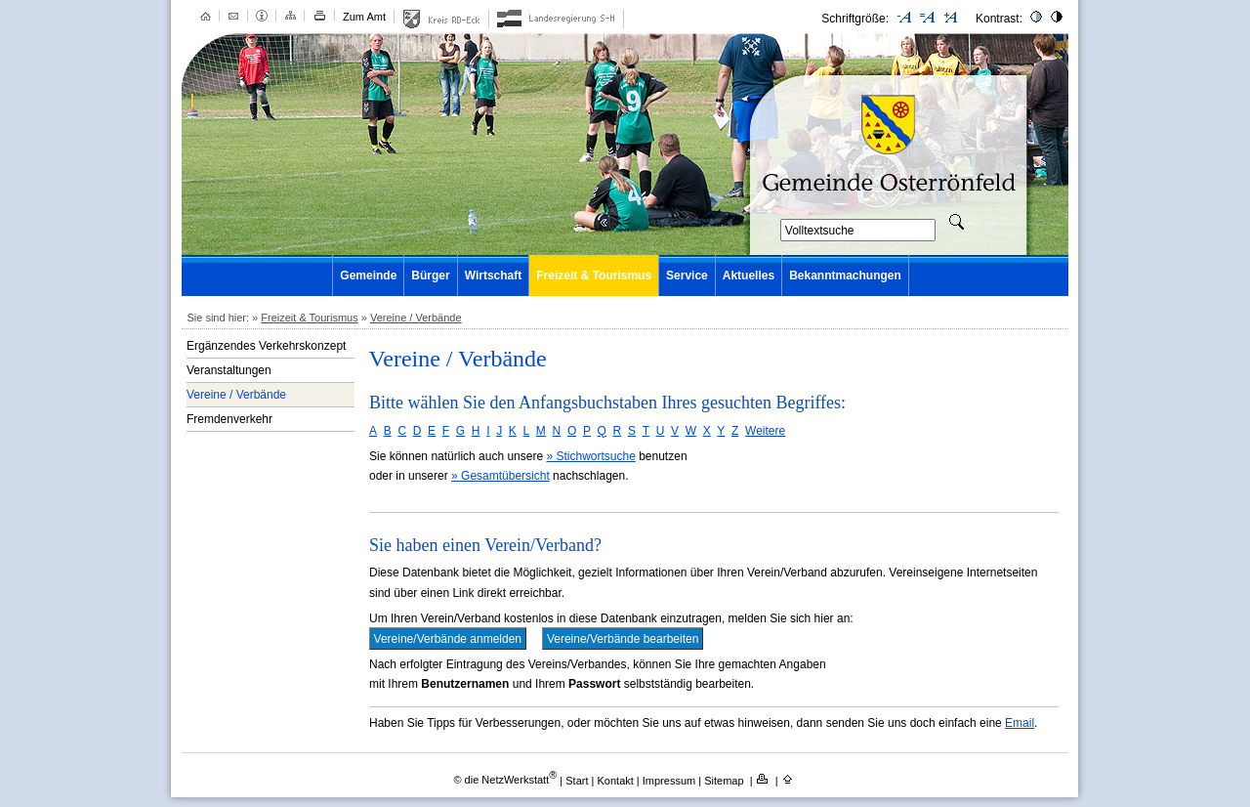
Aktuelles (748, 275)
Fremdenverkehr (229, 419)
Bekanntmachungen (845, 275)
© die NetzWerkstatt (505, 780)
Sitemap (725, 780)
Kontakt (617, 780)
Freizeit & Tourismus (593, 275)
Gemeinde (368, 275)
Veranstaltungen (229, 370)
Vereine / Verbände (416, 317)
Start (576, 780)
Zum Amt (364, 16)
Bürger (430, 275)
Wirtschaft (493, 275)
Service (687, 275)
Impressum (670, 780)
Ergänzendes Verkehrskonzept (266, 346)
